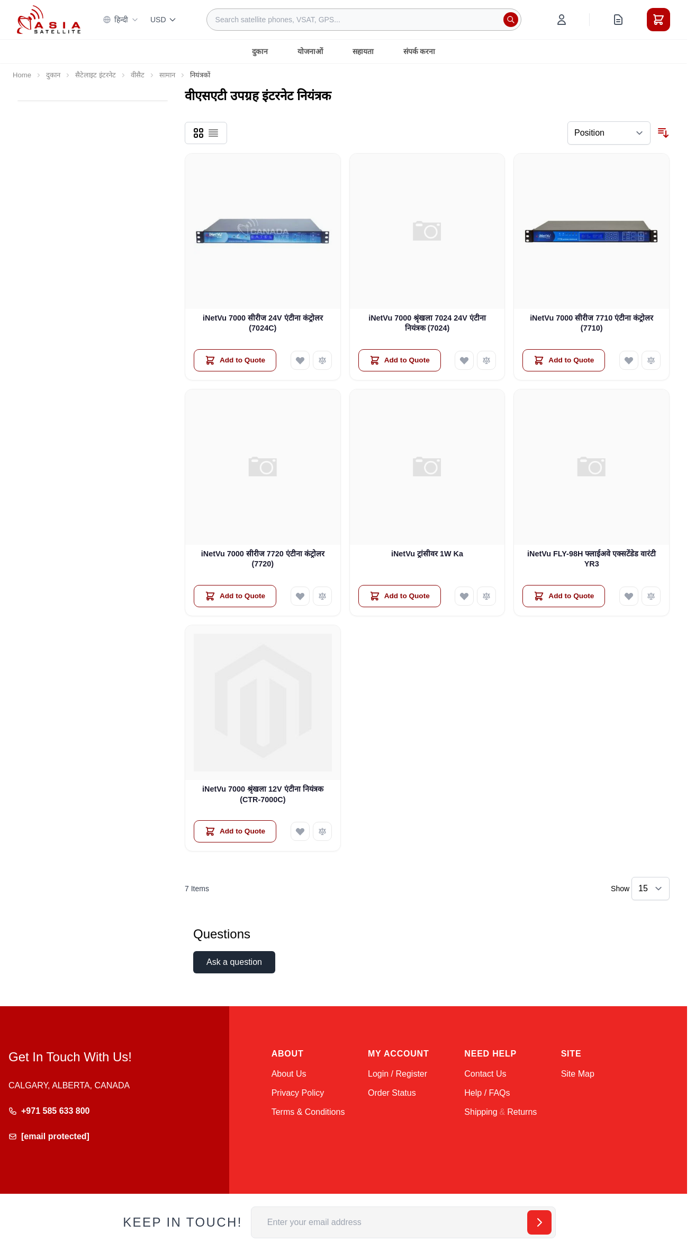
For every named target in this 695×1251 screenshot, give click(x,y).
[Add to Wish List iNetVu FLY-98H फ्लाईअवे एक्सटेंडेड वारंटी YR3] (628, 596)
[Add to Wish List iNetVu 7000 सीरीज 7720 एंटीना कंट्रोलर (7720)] (300, 596)
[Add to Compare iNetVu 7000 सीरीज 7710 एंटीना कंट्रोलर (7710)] (651, 360)
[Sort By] (609, 133)
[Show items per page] (650, 888)
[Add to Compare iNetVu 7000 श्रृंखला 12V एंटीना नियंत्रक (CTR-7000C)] (322, 831)
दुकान (260, 51)
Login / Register (397, 1073)
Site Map (577, 1073)
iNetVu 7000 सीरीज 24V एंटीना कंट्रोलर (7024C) (263, 323)
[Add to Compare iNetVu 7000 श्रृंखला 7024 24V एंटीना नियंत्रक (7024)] (486, 360)
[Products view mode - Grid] (198, 133)
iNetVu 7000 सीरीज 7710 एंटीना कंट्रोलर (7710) (591, 323)
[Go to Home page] (48, 19)
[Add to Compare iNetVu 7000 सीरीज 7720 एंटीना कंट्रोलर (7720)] (322, 596)
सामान (167, 75)
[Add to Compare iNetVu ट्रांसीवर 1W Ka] (486, 596)
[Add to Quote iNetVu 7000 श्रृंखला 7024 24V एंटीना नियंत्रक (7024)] (399, 360)
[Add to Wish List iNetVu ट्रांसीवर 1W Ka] (464, 596)
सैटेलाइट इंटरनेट (95, 75)
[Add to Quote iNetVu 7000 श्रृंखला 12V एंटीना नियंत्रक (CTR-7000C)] (235, 831)
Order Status (392, 1092)
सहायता (363, 51)
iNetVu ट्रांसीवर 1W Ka (427, 553)
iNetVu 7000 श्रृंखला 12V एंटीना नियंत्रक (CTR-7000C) (262, 794)
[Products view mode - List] (213, 133)
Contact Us (485, 1073)
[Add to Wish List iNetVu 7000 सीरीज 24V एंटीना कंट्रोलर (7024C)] (300, 360)
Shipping (480, 1111)
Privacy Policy (298, 1092)
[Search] (510, 19)
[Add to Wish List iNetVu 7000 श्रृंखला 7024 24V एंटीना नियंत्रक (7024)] (464, 360)
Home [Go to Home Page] (22, 75)
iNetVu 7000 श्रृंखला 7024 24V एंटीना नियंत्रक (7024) (427, 323)
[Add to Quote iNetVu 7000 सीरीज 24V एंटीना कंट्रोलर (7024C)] (235, 360)
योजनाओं (310, 51)
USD (163, 19)
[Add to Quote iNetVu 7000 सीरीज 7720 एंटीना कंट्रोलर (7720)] (235, 596)
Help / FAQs (487, 1092)
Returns (522, 1111)
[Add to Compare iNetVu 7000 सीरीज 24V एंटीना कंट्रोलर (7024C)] (322, 360)
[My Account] (561, 19)
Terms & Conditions (308, 1111)
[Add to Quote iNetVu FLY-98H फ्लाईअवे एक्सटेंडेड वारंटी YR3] (563, 596)
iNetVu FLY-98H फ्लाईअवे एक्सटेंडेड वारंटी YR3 (591, 558)
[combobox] (363, 19)
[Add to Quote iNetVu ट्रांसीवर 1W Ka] (399, 596)
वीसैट (138, 75)
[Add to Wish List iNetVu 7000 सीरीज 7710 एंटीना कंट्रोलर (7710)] (628, 360)
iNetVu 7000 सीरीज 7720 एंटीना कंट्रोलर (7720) (262, 558)
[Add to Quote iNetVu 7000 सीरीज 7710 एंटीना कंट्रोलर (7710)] (563, 360)
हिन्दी (121, 19)
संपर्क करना (419, 51)
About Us (289, 1073)
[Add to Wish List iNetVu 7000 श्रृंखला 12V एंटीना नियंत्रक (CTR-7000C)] (300, 831)
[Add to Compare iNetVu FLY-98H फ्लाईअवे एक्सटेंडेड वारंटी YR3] (651, 596)
